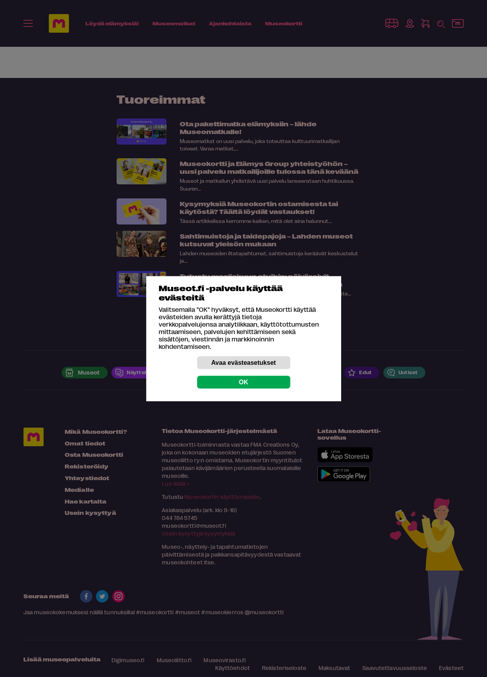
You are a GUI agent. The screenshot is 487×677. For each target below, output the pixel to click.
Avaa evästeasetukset (243, 362)
